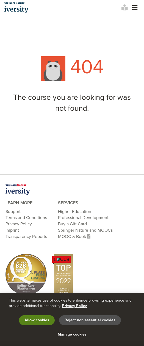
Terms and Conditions (26, 217)
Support (13, 211)
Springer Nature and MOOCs (85, 230)
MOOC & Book (74, 236)
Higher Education (74, 211)
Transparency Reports (26, 236)
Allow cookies (36, 320)
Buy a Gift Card (72, 224)
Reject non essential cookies (90, 320)
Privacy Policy (18, 224)
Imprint (12, 230)
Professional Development (83, 217)
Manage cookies (72, 334)
